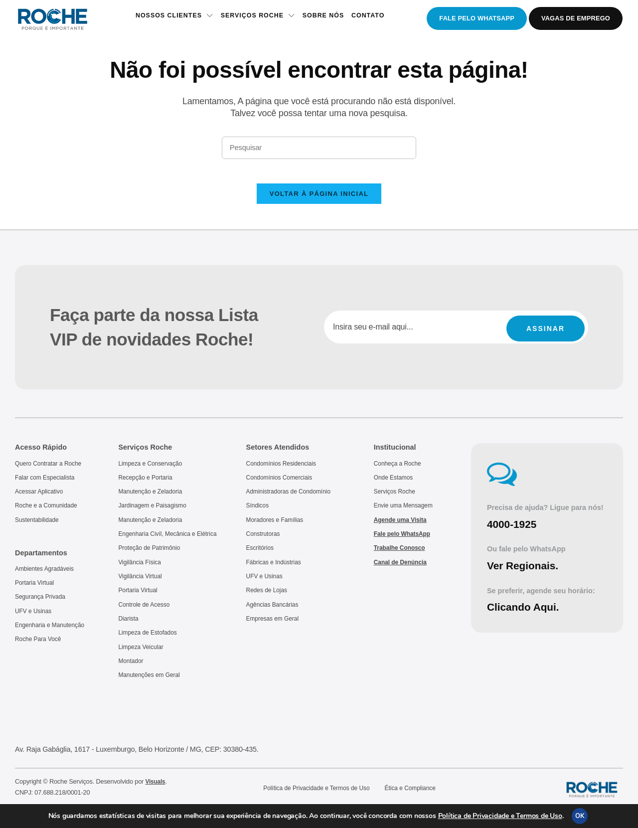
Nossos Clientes (169, 18)
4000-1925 (513, 531)
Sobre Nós (324, 18)
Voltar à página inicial (319, 201)
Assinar (545, 334)
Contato (372, 18)
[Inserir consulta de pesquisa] (319, 149)
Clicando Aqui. (526, 614)
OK (580, 816)
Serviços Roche (256, 18)
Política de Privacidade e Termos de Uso (500, 816)
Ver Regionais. (525, 573)
